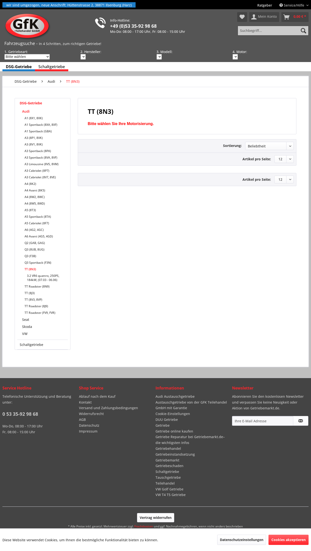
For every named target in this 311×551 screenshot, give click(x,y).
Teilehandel (165, 483)
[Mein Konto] (264, 17)
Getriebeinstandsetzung (175, 454)
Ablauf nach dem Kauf (97, 396)
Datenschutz (89, 425)
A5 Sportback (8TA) (38, 217)
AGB (82, 419)
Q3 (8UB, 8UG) (34, 249)
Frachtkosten (143, 526)
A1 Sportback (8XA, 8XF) (41, 125)
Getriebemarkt (167, 460)
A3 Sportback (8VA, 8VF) (41, 157)
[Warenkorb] (295, 17)
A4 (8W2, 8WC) (35, 197)
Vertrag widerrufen (156, 517)
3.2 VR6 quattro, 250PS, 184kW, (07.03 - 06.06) (43, 278)
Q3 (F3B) (30, 256)
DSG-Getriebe (31, 103)
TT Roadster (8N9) (37, 286)
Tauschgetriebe (168, 477)
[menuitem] (265, 5)
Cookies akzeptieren (288, 539)
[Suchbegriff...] (273, 31)
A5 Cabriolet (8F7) (37, 223)
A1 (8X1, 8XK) (34, 118)
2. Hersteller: (90, 51)
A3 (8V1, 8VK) (34, 144)
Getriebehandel (168, 448)
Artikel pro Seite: (256, 159)
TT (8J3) (30, 293)
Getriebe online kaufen (174, 431)
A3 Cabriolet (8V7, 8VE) (40, 177)
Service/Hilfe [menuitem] (292, 5)
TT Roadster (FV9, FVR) (40, 313)
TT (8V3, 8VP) (33, 300)
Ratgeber (264, 5)
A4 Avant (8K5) (35, 190)
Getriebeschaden (169, 465)
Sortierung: (232, 145)
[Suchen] (303, 31)
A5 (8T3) (30, 210)
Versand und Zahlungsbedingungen (108, 408)
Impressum (88, 431)
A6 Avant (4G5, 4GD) (39, 236)
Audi (26, 111)
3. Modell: (164, 51)
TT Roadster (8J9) (36, 306)
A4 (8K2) (30, 184)
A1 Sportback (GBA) (38, 131)
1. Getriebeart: (16, 51)
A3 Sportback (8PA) (38, 151)
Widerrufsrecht (91, 413)
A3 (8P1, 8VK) (34, 138)
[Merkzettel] (242, 17)
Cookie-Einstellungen (173, 413)
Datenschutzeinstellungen (241, 539)
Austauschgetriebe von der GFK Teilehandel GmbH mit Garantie (191, 405)
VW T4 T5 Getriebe (171, 494)
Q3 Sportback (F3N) (38, 263)
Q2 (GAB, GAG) (35, 243)
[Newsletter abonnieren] (300, 421)
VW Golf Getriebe (169, 489)
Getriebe (163, 425)
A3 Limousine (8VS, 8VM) (42, 164)
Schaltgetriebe (31, 344)
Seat (25, 319)
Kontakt (85, 402)
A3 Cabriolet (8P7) (37, 171)
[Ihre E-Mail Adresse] (262, 421)
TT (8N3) (30, 269)
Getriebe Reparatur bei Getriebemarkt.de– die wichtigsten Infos (190, 439)
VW (24, 333)
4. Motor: (240, 51)
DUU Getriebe (167, 419)
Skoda (27, 326)
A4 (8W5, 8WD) (35, 203)
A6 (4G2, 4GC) (34, 230)
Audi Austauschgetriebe (175, 396)
